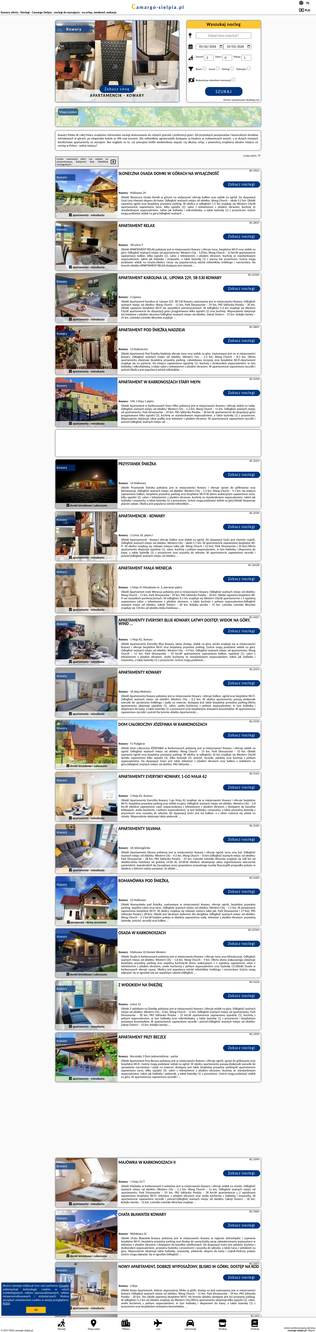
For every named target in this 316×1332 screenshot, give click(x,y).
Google (64, 1285)
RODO (6, 1303)
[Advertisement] (158, 1120)
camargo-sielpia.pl (158, 7)
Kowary (62, 177)
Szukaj (224, 91)
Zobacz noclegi (241, 184)
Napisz (311, 1330)
